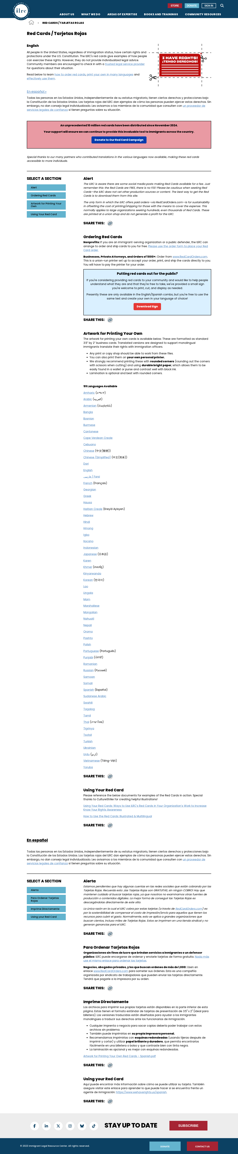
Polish (87, 644)
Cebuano (89, 444)
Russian (88, 670)
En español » (36, 91)
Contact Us (202, 1146)
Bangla (88, 412)
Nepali (87, 625)
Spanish (88, 690)
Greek (87, 496)
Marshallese (91, 606)
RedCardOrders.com (188, 909)
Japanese (90, 554)
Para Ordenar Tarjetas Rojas (45, 899)
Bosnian (88, 418)
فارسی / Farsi (91, 477)
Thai (86, 722)
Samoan (89, 677)
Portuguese (91, 651)
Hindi (86, 522)
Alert (34, 187)
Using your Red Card (44, 917)
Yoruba (88, 767)
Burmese (89, 425)
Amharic (89, 393)
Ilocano (88, 541)
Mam (86, 599)
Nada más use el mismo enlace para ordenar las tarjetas (146, 959)
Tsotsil (87, 735)
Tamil (87, 715)
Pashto (88, 638)
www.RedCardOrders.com (190, 257)
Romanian (90, 664)
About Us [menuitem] (67, 14)
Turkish (88, 741)
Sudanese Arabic (94, 696)
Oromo (88, 631)
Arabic (87, 399)
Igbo (86, 535)
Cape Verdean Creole (98, 438)
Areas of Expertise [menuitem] (122, 14)
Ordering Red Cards (43, 195)
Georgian (89, 489)
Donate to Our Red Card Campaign (119, 140)
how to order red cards (70, 74)
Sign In (208, 5)
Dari (86, 464)
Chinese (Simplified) (97, 457)
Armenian (89, 406)
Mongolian (90, 612)
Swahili (88, 703)
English (88, 470)
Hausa (87, 502)
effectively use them (41, 78)
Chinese (88, 451)
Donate (192, 5)
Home (31, 22)
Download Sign (147, 306)
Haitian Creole (92, 509)
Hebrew (88, 515)
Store (175, 5)
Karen (87, 561)
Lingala (88, 593)
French (87, 483)
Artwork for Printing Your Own (46, 205)
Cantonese (90, 431)
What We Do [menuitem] (90, 14)
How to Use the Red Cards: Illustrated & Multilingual (117, 816)
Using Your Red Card (44, 214)
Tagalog (89, 709)
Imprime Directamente (45, 909)
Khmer (87, 567)
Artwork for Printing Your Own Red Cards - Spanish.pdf (119, 1056)
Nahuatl (88, 619)
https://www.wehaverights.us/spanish (141, 1092)
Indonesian (90, 548)
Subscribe (188, 1126)
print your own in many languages (110, 74)
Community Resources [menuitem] (203, 14)
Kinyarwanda (92, 573)
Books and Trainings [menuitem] (161, 14)
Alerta (34, 890)
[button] (110, 223)
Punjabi (88, 657)
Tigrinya (88, 728)
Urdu (86, 754)
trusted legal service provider (125, 64)
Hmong (88, 528)
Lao (85, 586)
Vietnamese (91, 761)
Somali (88, 683)
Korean (88, 580)
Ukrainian (89, 748)
